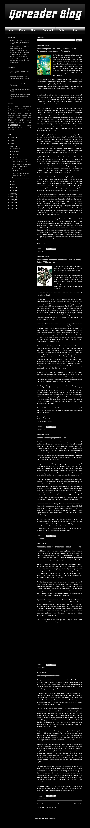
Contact (62, 30)
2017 (12, 146)
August (14, 154)
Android (15, 107)
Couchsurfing (12, 111)
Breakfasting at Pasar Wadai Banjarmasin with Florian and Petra (19, 78)
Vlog (12, 129)
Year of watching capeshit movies (51, 438)
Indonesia (11, 115)
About (76, 30)
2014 (12, 200)
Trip (29, 127)
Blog (9, 109)
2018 (12, 143)
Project (11, 127)
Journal (19, 117)
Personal (28, 122)
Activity (10, 107)
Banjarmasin (27, 107)
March (14, 190)
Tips (25, 127)
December (15, 149)
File (29, 111)
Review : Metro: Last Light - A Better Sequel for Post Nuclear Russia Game (19, 60)
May (13, 184)
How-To (20, 113)
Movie (29, 120)
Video (9, 129)
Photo (34, 30)
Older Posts (77, 804)
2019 (12, 140)
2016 (12, 194)
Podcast (42, 667)
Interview (11, 117)
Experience (43, 798)
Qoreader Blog (44, 14)
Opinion (42, 538)
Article (20, 107)
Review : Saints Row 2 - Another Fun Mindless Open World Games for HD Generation (20, 42)
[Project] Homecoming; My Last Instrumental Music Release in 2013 (20, 96)
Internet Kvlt (26, 115)
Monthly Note (16, 120)
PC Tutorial (20, 122)
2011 (12, 208)
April (14, 187)
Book (41, 251)
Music (22, 30)
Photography (14, 125)
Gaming (42, 429)
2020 (12, 137)
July (13, 157)
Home (10, 30)
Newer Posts (41, 804)
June (13, 181)
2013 (12, 202)
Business (20, 109)
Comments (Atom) (50, 807)
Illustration (28, 113)
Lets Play (27, 117)
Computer (28, 109)
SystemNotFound (19, 127)
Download (48, 30)
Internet (17, 115)
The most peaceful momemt (48, 676)
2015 (12, 197)
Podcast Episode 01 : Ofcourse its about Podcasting (59, 547)
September (15, 151)
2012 (12, 205)
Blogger (53, 818)
